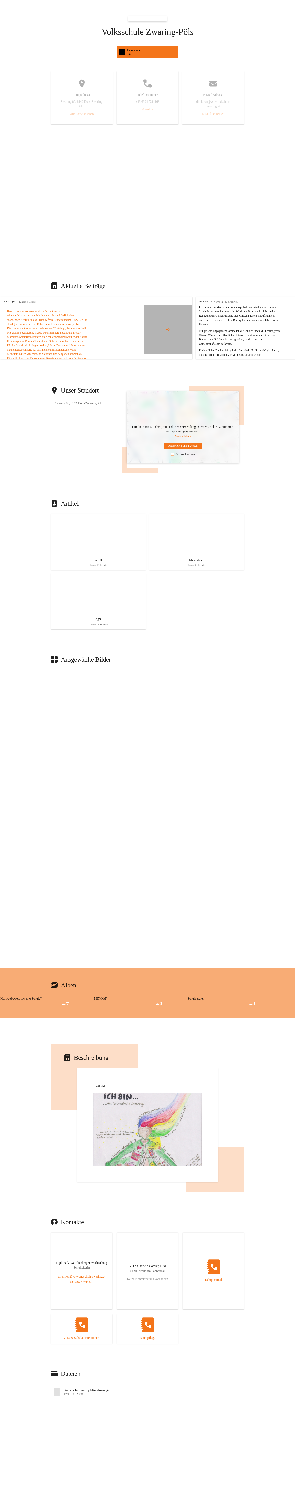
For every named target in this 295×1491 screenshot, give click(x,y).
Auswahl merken (183, 454)
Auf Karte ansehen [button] (82, 114)
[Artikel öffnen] (98, 542)
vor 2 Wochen (205, 301)
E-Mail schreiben (213, 114)
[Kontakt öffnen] (81, 1263)
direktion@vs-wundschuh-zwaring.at (81, 1276)
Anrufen (147, 109)
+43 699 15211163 (81, 1282)
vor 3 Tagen (9, 301)
